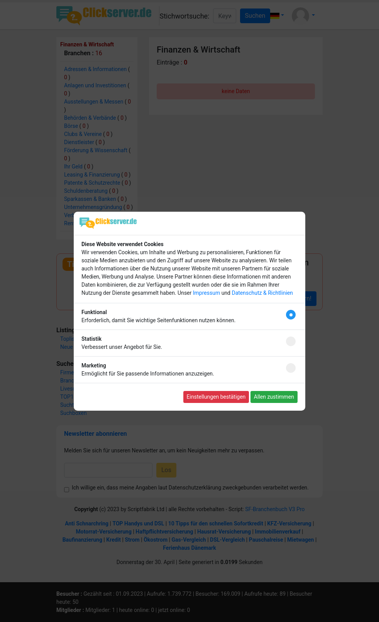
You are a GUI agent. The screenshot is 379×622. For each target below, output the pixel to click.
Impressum (206, 293)
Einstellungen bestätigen (216, 397)
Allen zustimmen (274, 397)
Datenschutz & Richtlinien (262, 293)
